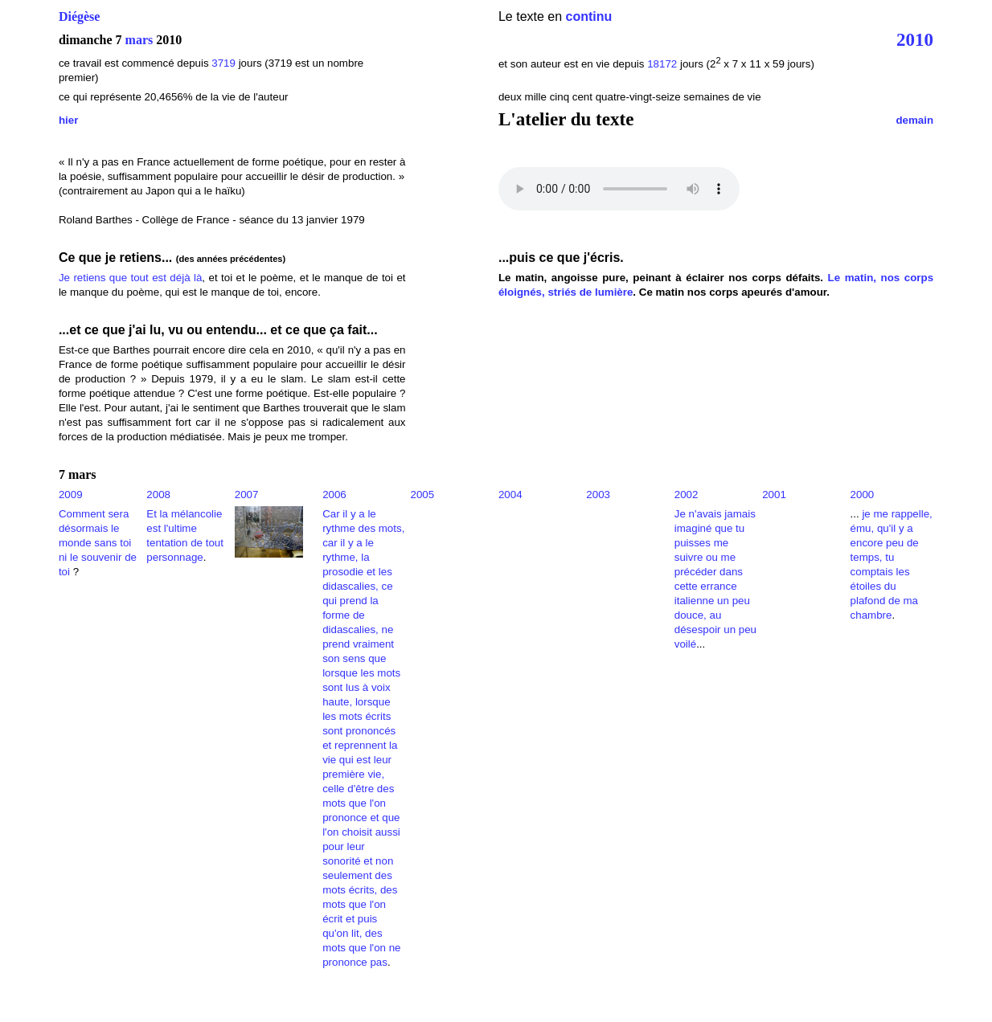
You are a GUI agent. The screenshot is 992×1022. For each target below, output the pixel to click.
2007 (247, 495)
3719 (223, 63)
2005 (423, 495)
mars (139, 40)
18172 (662, 64)
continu (589, 16)
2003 (598, 495)
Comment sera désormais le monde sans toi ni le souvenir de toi (98, 543)
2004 (510, 495)
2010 (914, 39)
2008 (158, 495)
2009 (71, 495)
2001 (774, 495)
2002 (686, 495)
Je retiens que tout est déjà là (130, 278)
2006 (334, 495)
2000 (863, 495)
